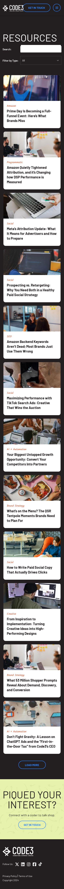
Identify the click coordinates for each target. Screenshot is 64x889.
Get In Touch (36, 7)
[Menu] (57, 7)
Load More (32, 765)
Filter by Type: (10, 60)
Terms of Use (25, 876)
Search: (7, 49)
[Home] (13, 8)
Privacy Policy (10, 876)
